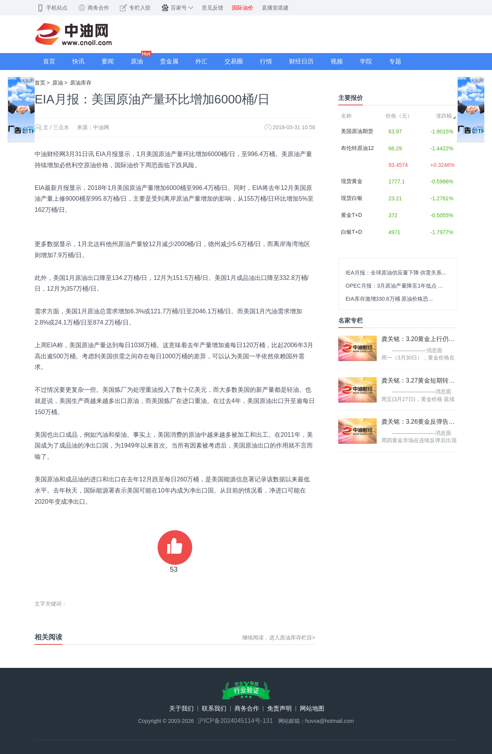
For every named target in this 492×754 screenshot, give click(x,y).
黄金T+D (351, 215)
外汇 (201, 61)
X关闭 (28, 80)
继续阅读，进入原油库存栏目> (278, 637)
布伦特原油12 (357, 148)
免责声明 (279, 708)
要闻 (107, 61)
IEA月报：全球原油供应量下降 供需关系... (396, 273)
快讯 (78, 61)
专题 (395, 61)
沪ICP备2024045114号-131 (235, 721)
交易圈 (233, 61)
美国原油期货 (357, 131)
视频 (337, 61)
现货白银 (351, 198)
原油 (137, 61)
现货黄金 (351, 181)
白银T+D (351, 232)
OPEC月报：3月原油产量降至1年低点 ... (394, 286)
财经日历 (301, 61)
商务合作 (246, 708)
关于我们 (181, 708)
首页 (49, 61)
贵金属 (169, 61)
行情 (266, 61)
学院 (366, 61)
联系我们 (214, 708)
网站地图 (312, 708)
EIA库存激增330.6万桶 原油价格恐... (389, 299)
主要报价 (350, 98)
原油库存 (80, 83)
